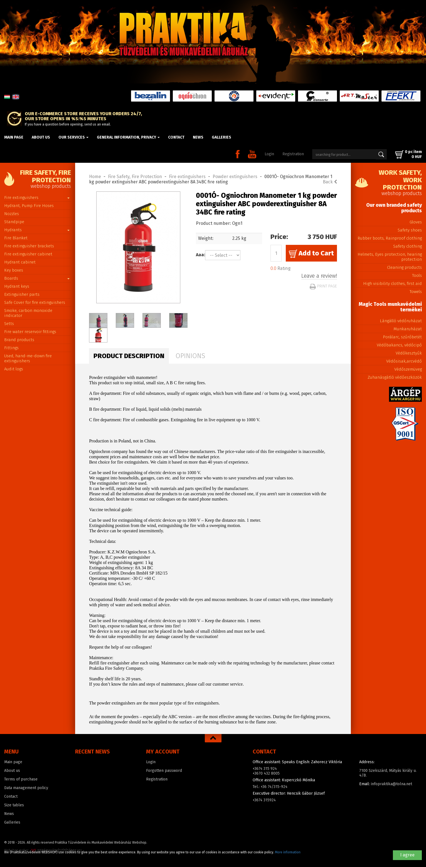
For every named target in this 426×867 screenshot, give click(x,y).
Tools (417, 275)
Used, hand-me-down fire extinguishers (28, 358)
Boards (37, 278)
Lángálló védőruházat (401, 320)
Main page (13, 137)
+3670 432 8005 (266, 773)
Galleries (221, 137)
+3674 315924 (264, 800)
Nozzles (11, 213)
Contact (176, 137)
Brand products (19, 339)
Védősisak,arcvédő (404, 361)
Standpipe (14, 221)
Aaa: (200, 254)
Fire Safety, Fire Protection (135, 176)
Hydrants (37, 229)
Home (95, 176)
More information (288, 852)
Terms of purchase (21, 779)
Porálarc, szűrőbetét (402, 336)
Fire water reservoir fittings (30, 331)
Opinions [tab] (190, 356)
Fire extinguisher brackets (29, 245)
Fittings (11, 347)
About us (41, 137)
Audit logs (13, 368)
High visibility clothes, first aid (392, 283)
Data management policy (26, 787)
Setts (9, 323)
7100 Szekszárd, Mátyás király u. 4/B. (388, 773)
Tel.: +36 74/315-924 (270, 786)
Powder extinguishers (235, 176)
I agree (407, 855)
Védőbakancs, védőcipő (399, 345)
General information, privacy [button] (128, 137)
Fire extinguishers (37, 197)
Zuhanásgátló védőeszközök (395, 377)
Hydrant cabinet (20, 262)
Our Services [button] (73, 137)
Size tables (14, 805)
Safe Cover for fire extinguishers (34, 302)
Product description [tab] (128, 356)
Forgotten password (164, 770)
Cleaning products (404, 267)
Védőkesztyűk (409, 353)
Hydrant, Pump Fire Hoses (29, 205)
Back (330, 181)
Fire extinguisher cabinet (28, 254)
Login (269, 154)
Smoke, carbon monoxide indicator (28, 313)
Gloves (416, 222)
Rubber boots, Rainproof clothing (390, 238)
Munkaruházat (407, 328)
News (198, 137)
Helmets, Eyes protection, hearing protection (390, 257)
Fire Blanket (16, 237)
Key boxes (13, 270)
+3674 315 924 (265, 768)
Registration (293, 154)
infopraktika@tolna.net (391, 784)
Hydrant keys (16, 286)
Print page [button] (323, 286)
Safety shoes (410, 230)
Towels (416, 291)
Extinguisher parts (22, 294)
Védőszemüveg (408, 369)
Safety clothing (407, 246)
